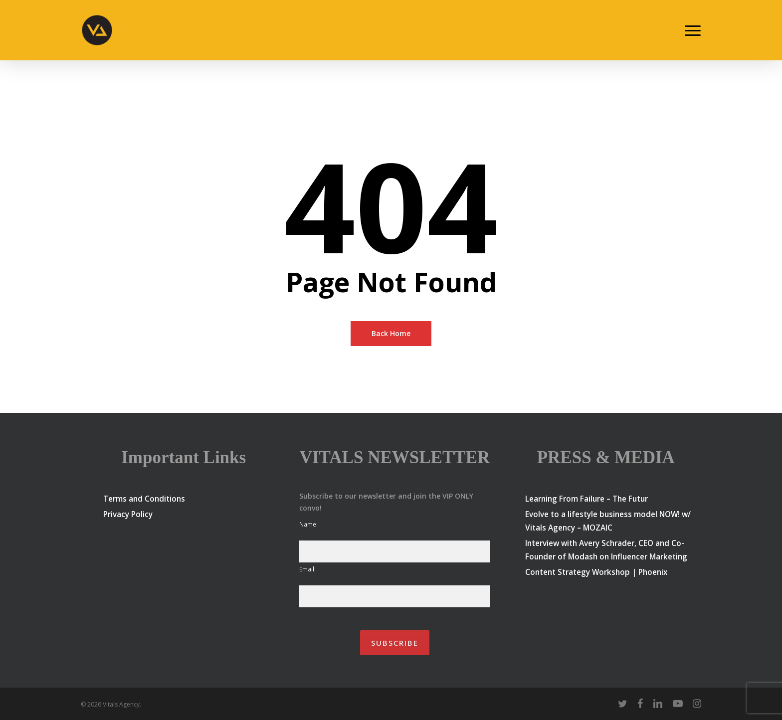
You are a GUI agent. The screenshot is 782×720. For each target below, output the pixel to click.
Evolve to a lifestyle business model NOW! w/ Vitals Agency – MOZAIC (608, 521)
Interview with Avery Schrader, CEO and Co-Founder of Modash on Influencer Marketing (606, 549)
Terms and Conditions (144, 499)
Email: (307, 569)
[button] (693, 30)
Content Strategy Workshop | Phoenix (596, 572)
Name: (308, 524)
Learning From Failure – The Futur (586, 499)
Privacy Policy (128, 514)
